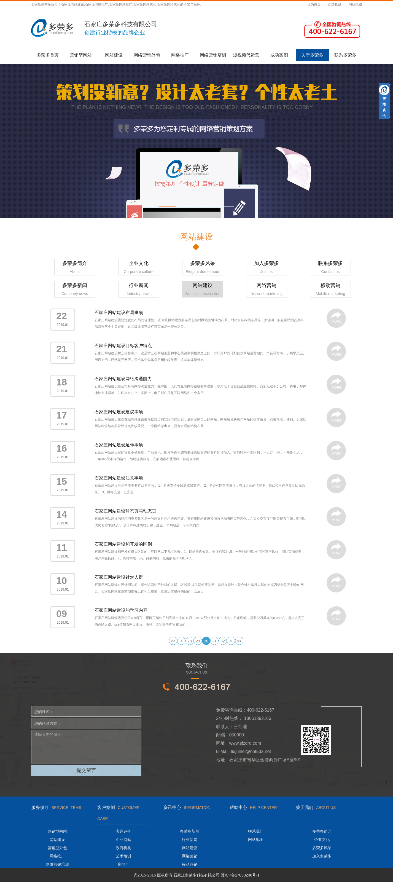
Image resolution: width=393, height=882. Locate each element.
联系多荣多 (345, 55)
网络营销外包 (147, 55)
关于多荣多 (312, 55)
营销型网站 (81, 55)
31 (214, 641)
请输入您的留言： (86, 746)
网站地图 (355, 4)
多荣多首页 (48, 55)
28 (189, 641)
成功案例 (279, 55)
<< (173, 641)
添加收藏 (334, 4)
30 (206, 641)
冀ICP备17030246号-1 (240, 875)
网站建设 (114, 55)
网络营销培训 (213, 55)
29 (198, 641)
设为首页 (314, 4)
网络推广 (180, 55)
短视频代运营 (246, 55)
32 (222, 641)
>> (239, 641)
